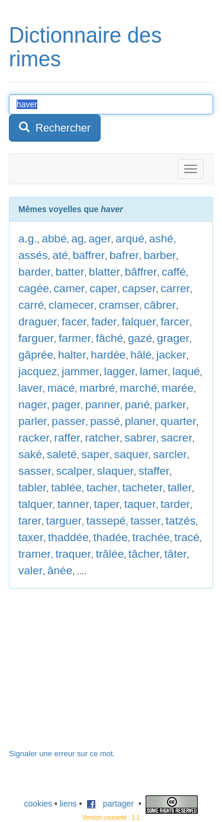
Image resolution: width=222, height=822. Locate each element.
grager (173, 338)
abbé (53, 238)
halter (72, 354)
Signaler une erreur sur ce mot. (62, 753)
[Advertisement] (97, 674)
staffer (154, 471)
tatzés (181, 520)
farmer (75, 338)
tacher (102, 487)
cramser (119, 305)
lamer (154, 371)
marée (178, 388)
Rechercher (55, 127)
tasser (145, 520)
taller (180, 487)
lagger (119, 371)
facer (74, 321)
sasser (35, 471)
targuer (64, 520)
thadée (111, 537)
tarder (175, 504)
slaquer (115, 471)
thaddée (68, 537)
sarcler (170, 454)
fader (104, 321)
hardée (108, 354)
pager (66, 404)
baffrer (89, 255)
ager (99, 238)
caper (103, 288)
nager (32, 404)
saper (95, 454)
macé (61, 388)
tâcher (144, 554)
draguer (37, 321)
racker (34, 437)
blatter (104, 272)
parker (170, 404)
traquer (73, 554)
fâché (109, 338)
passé (105, 421)
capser (139, 288)
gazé (140, 338)
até (59, 255)
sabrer (140, 437)
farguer (36, 338)
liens (68, 803)
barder (34, 272)
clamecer (71, 305)
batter (70, 272)
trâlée (110, 554)
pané (137, 404)
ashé (161, 238)
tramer (34, 554)
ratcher (102, 437)
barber (159, 255)
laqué (186, 371)
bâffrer (141, 272)
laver (30, 388)
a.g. (27, 238)
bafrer (124, 255)
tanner (73, 504)
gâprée (35, 354)
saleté (62, 454)
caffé (174, 272)
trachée (150, 537)
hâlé (141, 354)
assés (33, 255)
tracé (187, 537)
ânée (59, 570)
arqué (129, 238)
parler (32, 421)
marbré (97, 388)
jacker (171, 354)
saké (30, 454)
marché (138, 388)
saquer (131, 454)
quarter (178, 421)
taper (107, 504)
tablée (66, 487)
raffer (67, 437)
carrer (175, 288)
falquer (138, 321)
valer (30, 570)
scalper (74, 471)
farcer (174, 321)
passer (68, 421)
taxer (30, 537)
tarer (29, 520)
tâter (176, 554)
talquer (35, 504)
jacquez (37, 371)
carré (31, 305)
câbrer (160, 305)
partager (110, 803)
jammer (80, 371)
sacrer (176, 437)
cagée (33, 288)
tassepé (106, 520)
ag (78, 238)
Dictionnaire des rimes (85, 47)
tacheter (142, 487)
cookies (38, 803)
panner (102, 404)
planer (140, 421)
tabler (32, 487)
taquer (140, 504)
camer (69, 288)
